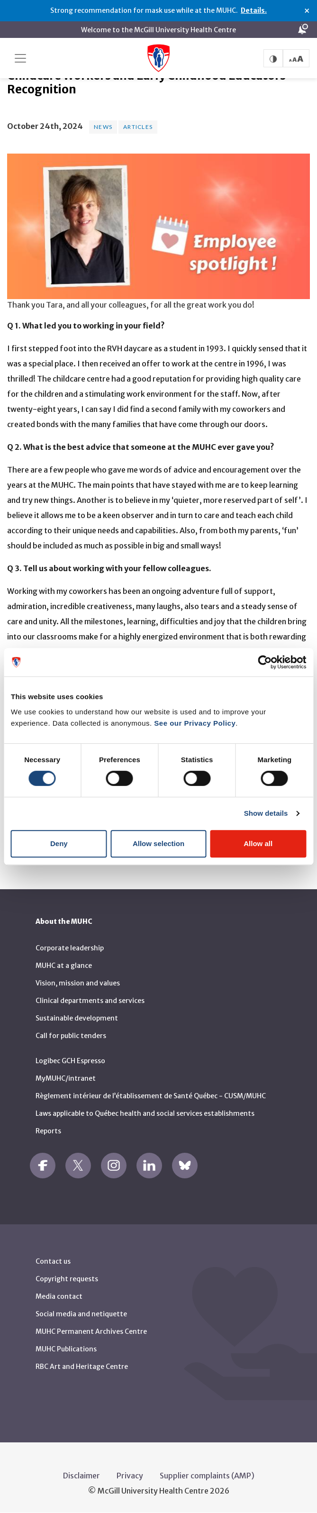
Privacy (130, 1475)
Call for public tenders (71, 1035)
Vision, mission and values (78, 983)
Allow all (258, 843)
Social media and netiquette (81, 1314)
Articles (138, 126)
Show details (266, 813)
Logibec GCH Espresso (70, 1061)
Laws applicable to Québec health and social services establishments (145, 1113)
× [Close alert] (307, 11)
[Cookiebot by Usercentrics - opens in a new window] (264, 662)
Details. (254, 10)
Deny (59, 843)
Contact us (53, 1261)
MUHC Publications (66, 1349)
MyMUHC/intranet (66, 1078)
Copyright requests (67, 1279)
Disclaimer (81, 1475)
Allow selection (158, 843)
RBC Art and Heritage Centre (82, 1366)
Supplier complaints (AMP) (207, 1475)
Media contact (59, 1296)
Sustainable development (77, 1018)
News (103, 126)
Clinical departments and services (90, 1000)
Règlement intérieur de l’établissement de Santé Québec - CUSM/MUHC (151, 1096)
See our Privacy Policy (194, 723)
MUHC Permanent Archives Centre (91, 1331)
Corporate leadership (70, 948)
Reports (48, 1131)
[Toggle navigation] (20, 58)
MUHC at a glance (64, 965)
